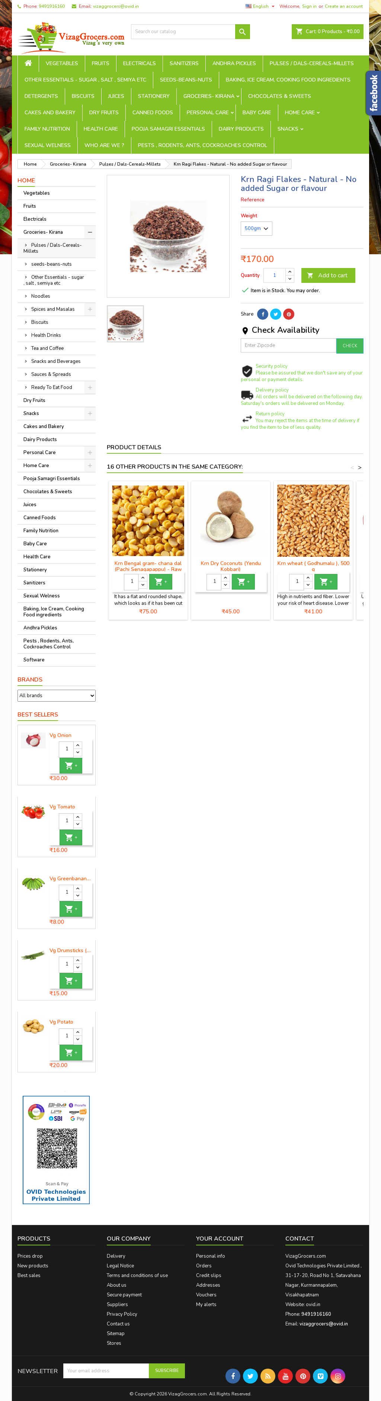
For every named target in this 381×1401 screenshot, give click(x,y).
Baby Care (257, 112)
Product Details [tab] (134, 447)
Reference (253, 200)
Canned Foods (152, 112)
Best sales (29, 1275)
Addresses (208, 1285)
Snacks (288, 129)
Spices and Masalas (53, 309)
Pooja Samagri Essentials (168, 129)
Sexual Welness (48, 145)
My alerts (206, 1304)
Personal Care (208, 112)
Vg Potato (61, 1022)
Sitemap (116, 1333)
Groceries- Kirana (208, 96)
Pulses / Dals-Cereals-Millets (312, 63)
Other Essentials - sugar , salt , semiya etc (85, 79)
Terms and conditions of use (137, 1275)
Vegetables (62, 63)
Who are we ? (104, 145)
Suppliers (117, 1304)
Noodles (40, 296)
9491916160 (52, 6)
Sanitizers (184, 63)
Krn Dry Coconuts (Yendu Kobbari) (231, 566)
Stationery (154, 96)
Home (26, 180)
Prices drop (30, 1256)
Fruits (100, 63)
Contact (299, 1239)
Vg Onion (60, 735)
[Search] (190, 31)
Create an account (344, 6)
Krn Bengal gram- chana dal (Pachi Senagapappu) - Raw (148, 566)
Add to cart (327, 275)
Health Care (101, 129)
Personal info (210, 1256)
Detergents (41, 96)
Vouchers (206, 1295)
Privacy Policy (122, 1314)
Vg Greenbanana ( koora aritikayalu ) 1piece (70, 879)
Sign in (309, 6)
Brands (29, 680)
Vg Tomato (62, 807)
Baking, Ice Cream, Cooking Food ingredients (288, 79)
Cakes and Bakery (50, 112)
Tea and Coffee (47, 348)
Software (34, 660)
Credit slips (208, 1275)
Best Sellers (37, 715)
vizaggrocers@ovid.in (116, 6)
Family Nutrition (47, 129)
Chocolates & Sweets (279, 96)
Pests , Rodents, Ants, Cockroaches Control (202, 145)
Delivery (116, 1256)
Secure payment (124, 1295)
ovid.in (313, 1304)
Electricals (139, 63)
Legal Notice (120, 1266)
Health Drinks (46, 335)
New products (32, 1266)
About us (117, 1285)
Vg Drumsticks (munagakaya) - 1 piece (70, 951)
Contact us (118, 1324)
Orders (204, 1266)
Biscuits (83, 96)
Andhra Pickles (234, 63)
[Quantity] (66, 749)
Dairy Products (241, 129)
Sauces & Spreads (51, 374)
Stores (114, 1343)
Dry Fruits (104, 112)
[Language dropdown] (261, 6)
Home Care (300, 112)
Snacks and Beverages (56, 361)
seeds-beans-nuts (186, 79)
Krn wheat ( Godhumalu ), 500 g (313, 566)
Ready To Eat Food (51, 387)
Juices (116, 96)
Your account (219, 1239)
